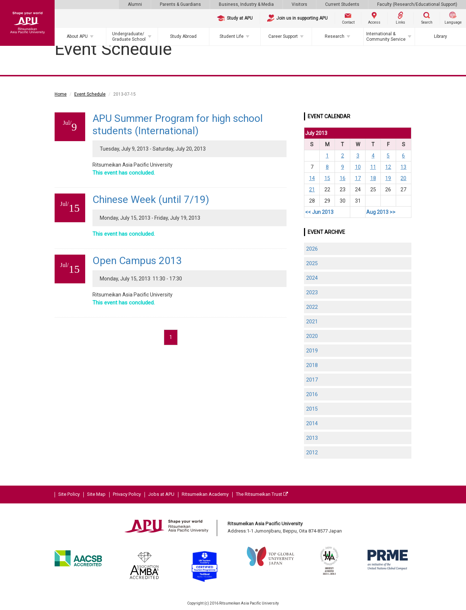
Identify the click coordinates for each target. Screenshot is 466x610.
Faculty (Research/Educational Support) (417, 4)
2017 (312, 380)
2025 (312, 263)
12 (388, 167)
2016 (312, 394)
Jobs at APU (161, 494)
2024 (312, 278)
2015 (312, 409)
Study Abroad (183, 36)
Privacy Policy (127, 494)
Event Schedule (90, 94)
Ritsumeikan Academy (205, 494)
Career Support (283, 36)
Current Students (342, 4)
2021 (312, 321)
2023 (312, 292)
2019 (312, 351)
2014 (312, 423)
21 (312, 189)
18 (373, 178)
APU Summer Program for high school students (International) (177, 124)
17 (358, 178)
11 (373, 167)
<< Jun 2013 (319, 212)
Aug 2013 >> (380, 212)
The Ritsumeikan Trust (262, 494)
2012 (312, 452)
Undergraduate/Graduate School (129, 36)
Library (440, 36)
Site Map (96, 494)
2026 (312, 249)
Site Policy (69, 494)
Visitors (299, 4)
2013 (312, 438)
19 (388, 178)
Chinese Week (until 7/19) (150, 200)
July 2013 (316, 133)
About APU (77, 36)
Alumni (135, 4)
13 (403, 167)
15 (327, 178)
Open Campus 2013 (137, 261)
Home (61, 94)
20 (403, 178)
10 (358, 167)
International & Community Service (386, 36)
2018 (312, 365)
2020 (312, 336)
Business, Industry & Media (246, 4)
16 (342, 178)
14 (312, 178)
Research (334, 36)
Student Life (232, 36)
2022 (312, 307)
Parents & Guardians (180, 4)
